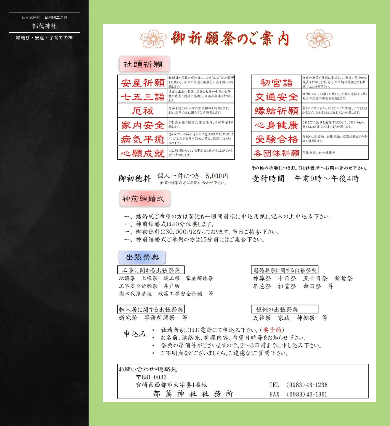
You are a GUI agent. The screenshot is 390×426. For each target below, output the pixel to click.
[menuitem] (44, 194)
